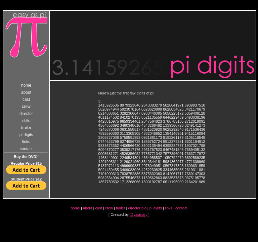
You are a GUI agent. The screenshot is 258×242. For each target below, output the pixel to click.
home (26, 85)
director (26, 113)
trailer (26, 127)
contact (26, 149)
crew (26, 106)
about (26, 92)
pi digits (26, 134)
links (26, 141)
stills (26, 120)
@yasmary (138, 214)
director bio (137, 208)
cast (26, 99)
